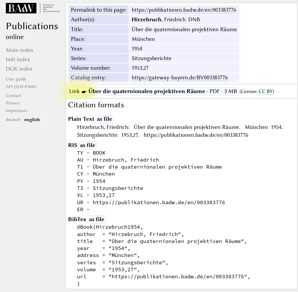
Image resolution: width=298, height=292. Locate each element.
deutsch (13, 119)
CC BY (266, 91)
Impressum (16, 110)
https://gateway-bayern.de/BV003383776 (180, 77)
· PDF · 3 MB (153, 91)
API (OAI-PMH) (21, 86)
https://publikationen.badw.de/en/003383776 (184, 9)
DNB (194, 19)
